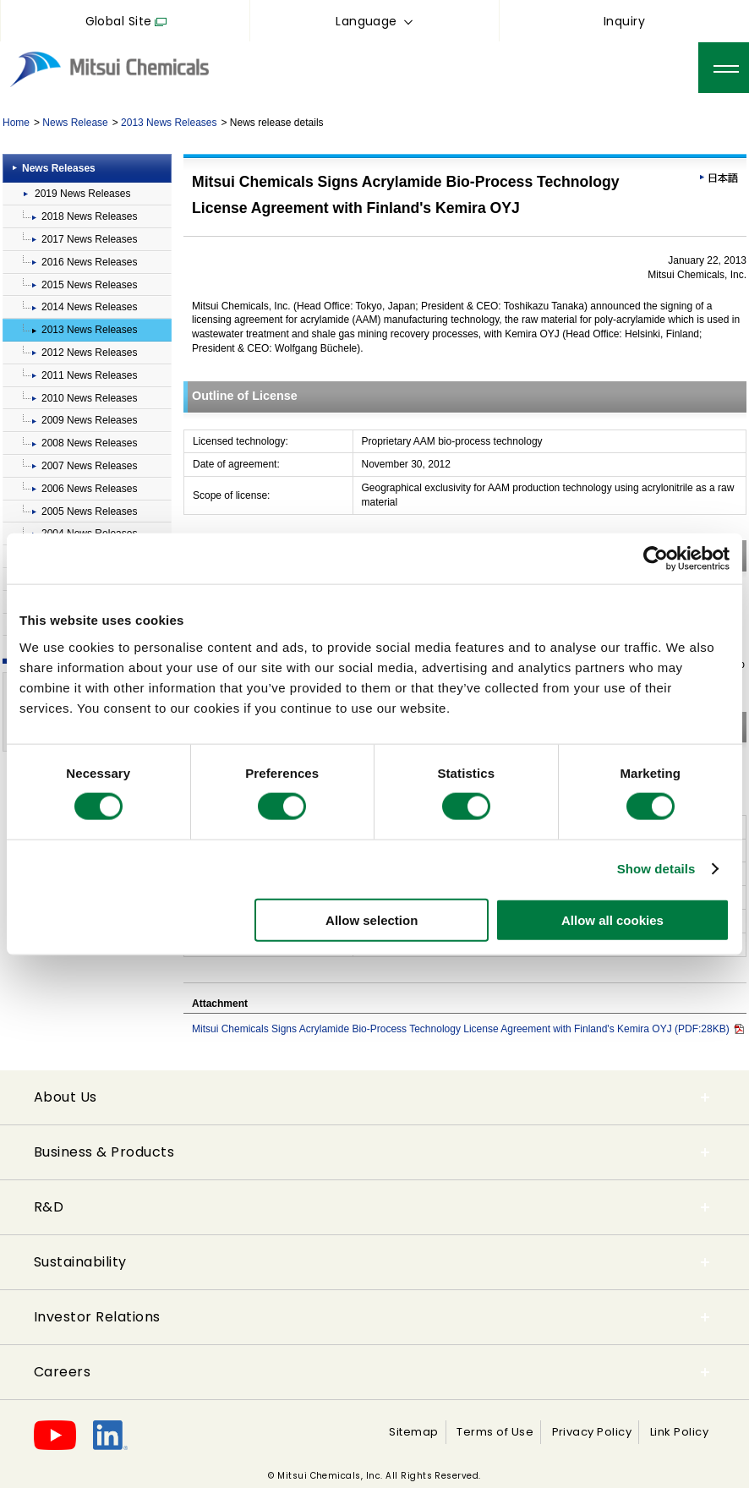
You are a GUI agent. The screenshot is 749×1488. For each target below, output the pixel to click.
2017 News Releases (89, 239)
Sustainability (80, 1262)
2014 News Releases (89, 307)
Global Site (118, 21)
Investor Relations (97, 1317)
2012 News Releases (89, 352)
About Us (65, 1097)
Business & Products (104, 1152)
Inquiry (624, 21)
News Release (74, 123)
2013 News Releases (168, 123)
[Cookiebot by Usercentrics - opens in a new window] (656, 559)
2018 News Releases (89, 216)
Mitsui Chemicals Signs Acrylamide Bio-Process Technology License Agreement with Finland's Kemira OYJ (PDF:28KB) (468, 1029)
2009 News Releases (89, 420)
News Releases (59, 168)
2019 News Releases (82, 194)
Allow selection (371, 919)
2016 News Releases (89, 262)
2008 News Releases (89, 443)
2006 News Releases (89, 489)
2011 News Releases (89, 375)
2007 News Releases (89, 466)
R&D (48, 1207)
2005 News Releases (89, 511)
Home (16, 123)
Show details (656, 869)
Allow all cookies (612, 919)
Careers (62, 1371)
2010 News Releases (89, 398)
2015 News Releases (89, 285)
